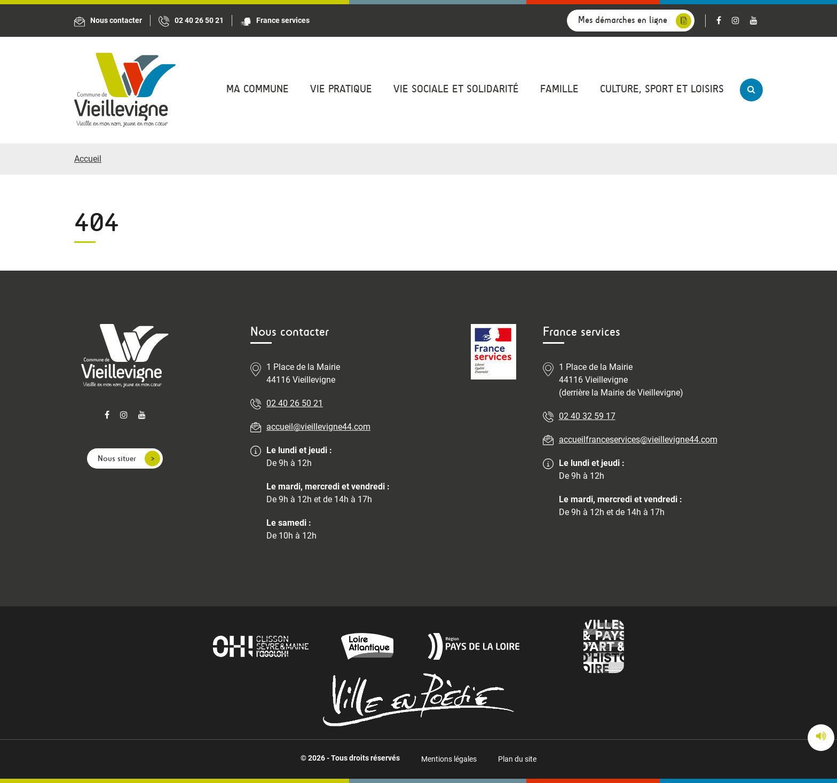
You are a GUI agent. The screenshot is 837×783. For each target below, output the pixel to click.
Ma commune (257, 89)
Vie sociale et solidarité (456, 89)
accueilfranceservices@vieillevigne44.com (638, 439)
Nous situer (117, 458)
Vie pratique (341, 89)
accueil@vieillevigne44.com (318, 427)
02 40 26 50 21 (294, 403)
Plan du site (517, 759)
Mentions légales (449, 759)
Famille (559, 89)
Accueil (87, 159)
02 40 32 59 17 (587, 416)
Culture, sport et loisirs (662, 89)
